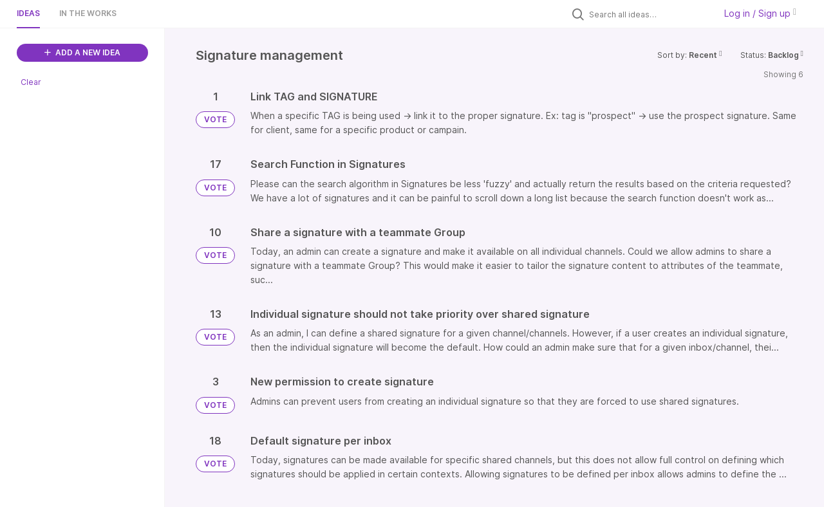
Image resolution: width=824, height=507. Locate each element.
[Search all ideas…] (649, 14)
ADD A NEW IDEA (82, 52)
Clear (31, 82)
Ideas (28, 13)
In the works (88, 13)
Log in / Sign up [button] (760, 13)
